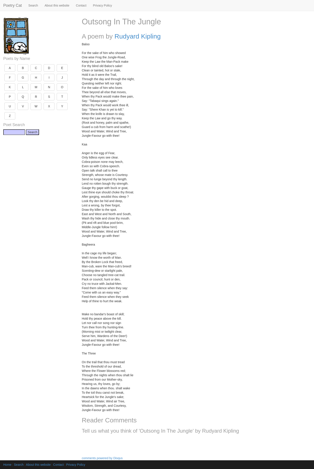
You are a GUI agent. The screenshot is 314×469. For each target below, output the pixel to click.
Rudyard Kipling (137, 36)
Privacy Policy (102, 5)
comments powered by (102, 458)
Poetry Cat (12, 5)
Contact (81, 5)
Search (33, 5)
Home (7, 464)
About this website (56, 5)
